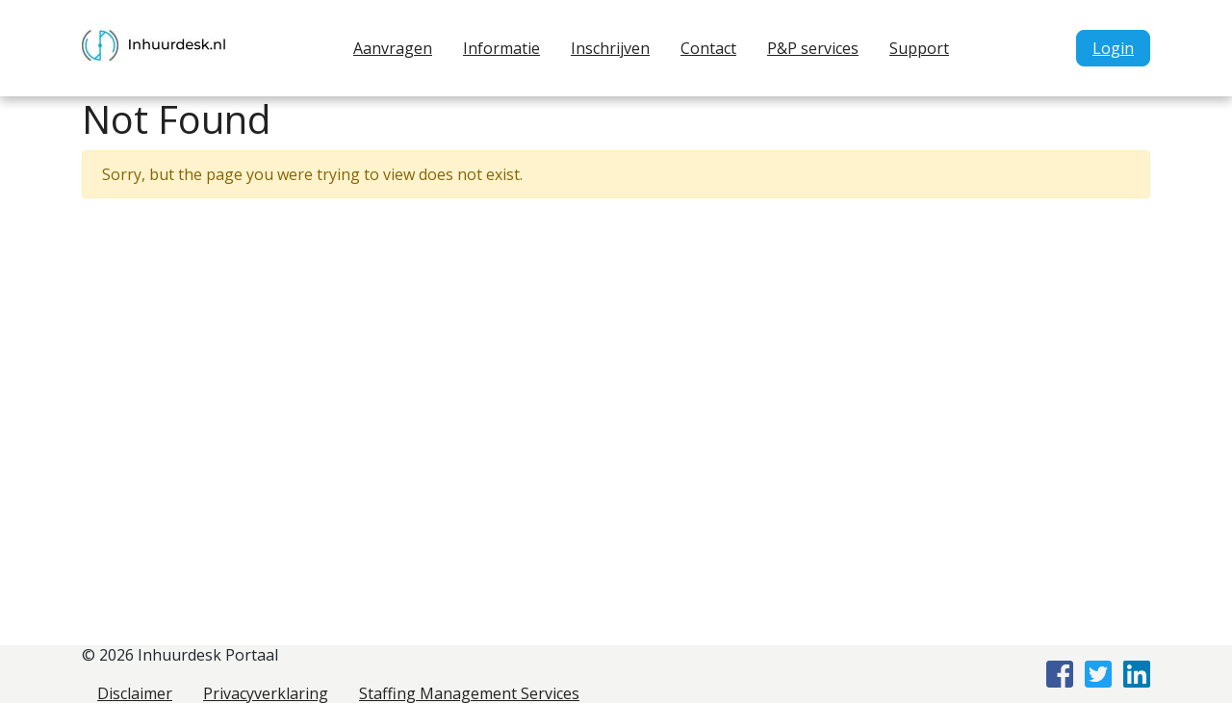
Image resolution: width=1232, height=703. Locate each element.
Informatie (501, 48)
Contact (708, 48)
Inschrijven (610, 48)
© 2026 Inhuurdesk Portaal (180, 654)
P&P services (813, 48)
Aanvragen (392, 48)
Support (919, 48)
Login (1113, 48)
